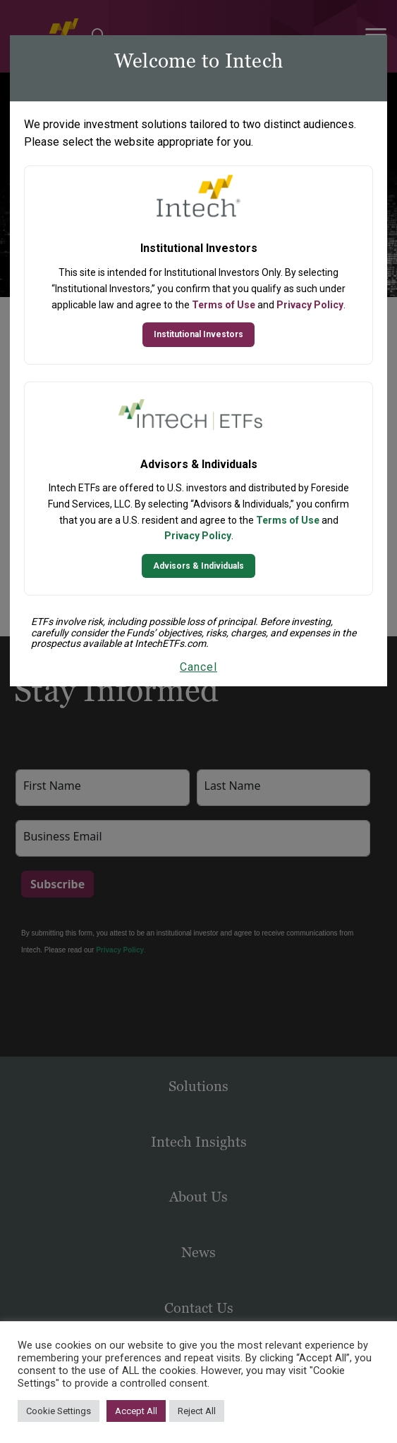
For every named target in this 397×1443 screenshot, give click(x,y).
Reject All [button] (197, 1411)
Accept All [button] (136, 1411)
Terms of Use (223, 304)
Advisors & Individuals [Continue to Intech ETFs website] (198, 566)
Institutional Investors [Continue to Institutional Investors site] (198, 334)
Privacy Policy (309, 304)
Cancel (198, 667)
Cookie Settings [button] (58, 1411)
